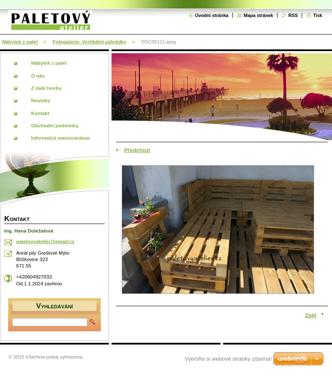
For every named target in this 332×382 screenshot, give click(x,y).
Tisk (317, 15)
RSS (293, 15)
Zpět (311, 315)
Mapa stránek (258, 15)
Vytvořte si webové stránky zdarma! (228, 359)
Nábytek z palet (20, 41)
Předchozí (137, 150)
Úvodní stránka (212, 15)
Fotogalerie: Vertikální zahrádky (89, 41)
